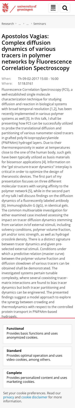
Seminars (39, 24)
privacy (8, 397)
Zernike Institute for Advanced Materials (20, 24)
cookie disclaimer (34, 397)
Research (8, 24)
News (28, 24)
